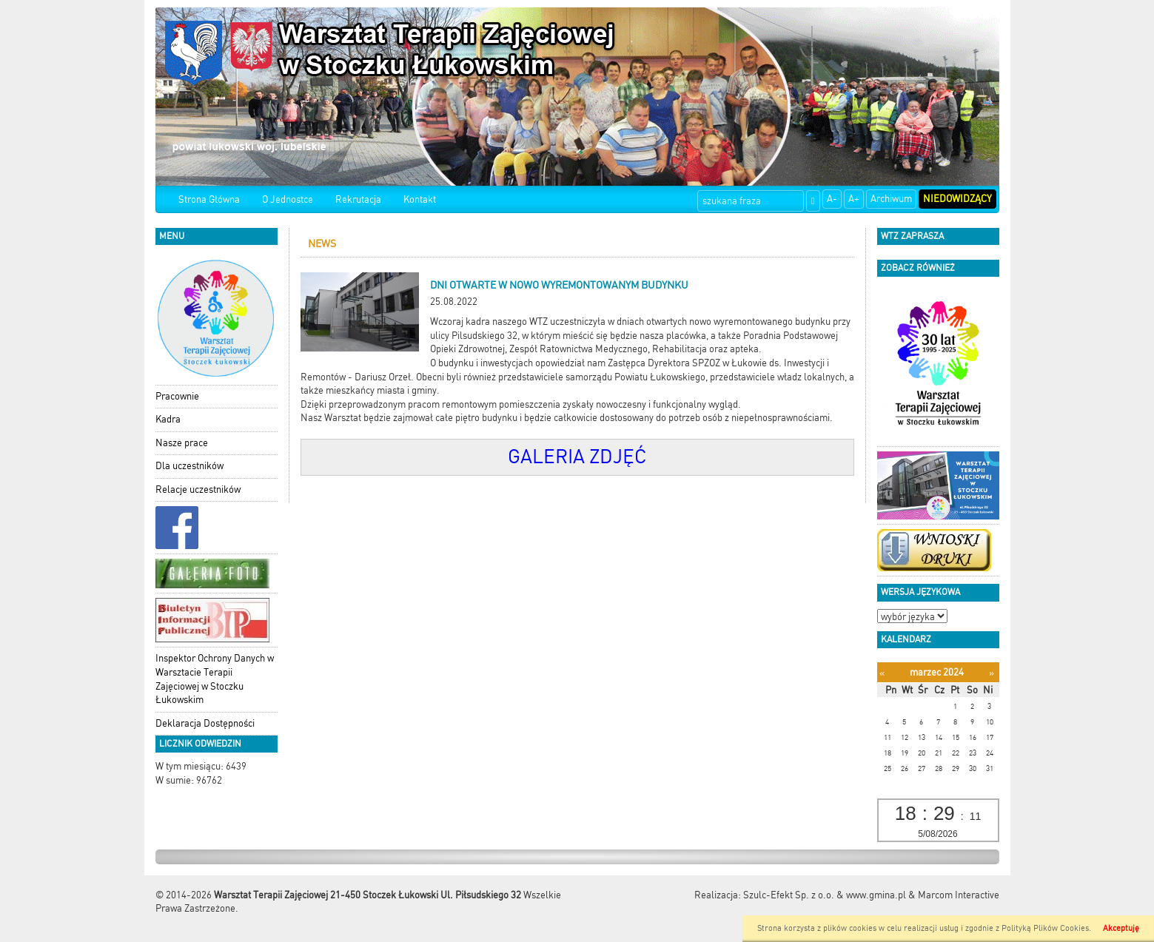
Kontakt (419, 199)
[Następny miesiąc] (991, 673)
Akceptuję (1121, 928)
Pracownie (177, 396)
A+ (853, 198)
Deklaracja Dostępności (205, 723)
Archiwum (891, 198)
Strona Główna (209, 199)
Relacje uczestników (198, 489)
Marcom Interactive (958, 895)
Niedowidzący (957, 198)
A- (832, 198)
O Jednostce (287, 199)
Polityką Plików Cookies (1045, 928)
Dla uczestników (189, 465)
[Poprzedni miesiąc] (882, 673)
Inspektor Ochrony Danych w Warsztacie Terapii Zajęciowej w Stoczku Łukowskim (214, 679)
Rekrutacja (358, 199)
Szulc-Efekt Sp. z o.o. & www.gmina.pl (824, 895)
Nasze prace (181, 442)
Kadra (168, 419)
